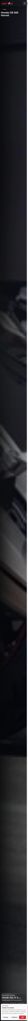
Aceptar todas (22, 1017)
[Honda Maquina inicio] (7, 3)
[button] (25, 3)
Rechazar (5, 1017)
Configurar (14, 1017)
